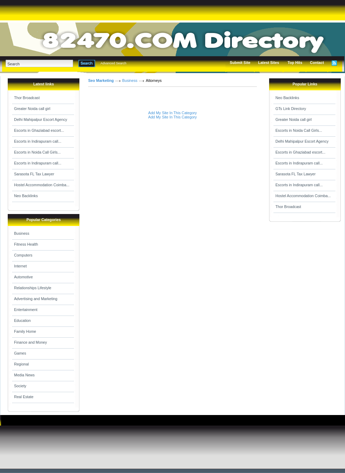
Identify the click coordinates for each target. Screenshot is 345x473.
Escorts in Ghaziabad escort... (39, 130)
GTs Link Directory (290, 108)
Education (22, 320)
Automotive (23, 277)
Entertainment (25, 309)
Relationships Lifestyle (32, 288)
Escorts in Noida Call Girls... (37, 152)
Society (20, 386)
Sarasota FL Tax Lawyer (34, 174)
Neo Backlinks (26, 196)
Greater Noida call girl (32, 108)
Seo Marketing (101, 80)
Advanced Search (113, 63)
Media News (24, 375)
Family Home (25, 331)
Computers (23, 255)
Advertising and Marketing (35, 299)
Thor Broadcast (27, 98)
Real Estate (23, 397)
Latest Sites (268, 62)
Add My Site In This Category (172, 113)
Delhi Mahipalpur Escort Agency (40, 119)
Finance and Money (30, 342)
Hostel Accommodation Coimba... (42, 185)
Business (21, 233)
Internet (20, 266)
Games (20, 353)
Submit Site (240, 62)
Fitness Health (26, 244)
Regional (21, 364)
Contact (317, 62)
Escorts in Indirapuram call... (37, 141)
